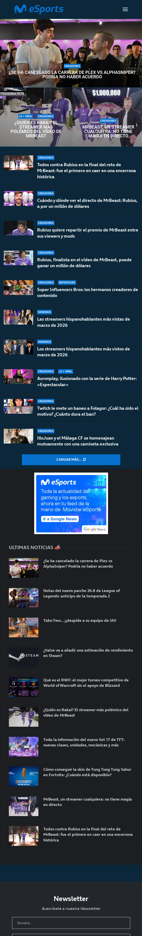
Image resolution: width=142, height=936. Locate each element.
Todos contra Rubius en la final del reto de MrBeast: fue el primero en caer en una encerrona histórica (86, 171)
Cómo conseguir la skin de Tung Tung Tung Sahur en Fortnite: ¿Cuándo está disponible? (87, 772)
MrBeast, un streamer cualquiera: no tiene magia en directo (108, 131)
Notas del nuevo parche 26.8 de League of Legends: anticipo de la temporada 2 (81, 593)
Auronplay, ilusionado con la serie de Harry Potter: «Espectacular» (87, 381)
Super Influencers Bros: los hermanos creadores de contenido (87, 292)
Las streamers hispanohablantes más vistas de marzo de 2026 (83, 322)
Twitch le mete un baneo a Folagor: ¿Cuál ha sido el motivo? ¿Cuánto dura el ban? (87, 411)
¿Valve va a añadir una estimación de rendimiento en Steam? (88, 652)
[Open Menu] (125, 9)
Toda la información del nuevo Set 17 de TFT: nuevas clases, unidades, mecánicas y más (83, 742)
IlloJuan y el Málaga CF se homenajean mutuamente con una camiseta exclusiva (77, 441)
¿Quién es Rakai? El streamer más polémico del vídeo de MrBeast (36, 129)
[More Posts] (71, 459)
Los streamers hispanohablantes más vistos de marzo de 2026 (83, 352)
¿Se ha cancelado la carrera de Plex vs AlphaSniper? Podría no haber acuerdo (72, 74)
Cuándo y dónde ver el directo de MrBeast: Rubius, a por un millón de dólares (87, 203)
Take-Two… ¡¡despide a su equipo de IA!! (79, 620)
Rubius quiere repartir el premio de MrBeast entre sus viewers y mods (87, 233)
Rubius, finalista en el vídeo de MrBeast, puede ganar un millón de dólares (84, 263)
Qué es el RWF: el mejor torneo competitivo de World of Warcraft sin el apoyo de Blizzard (86, 682)
